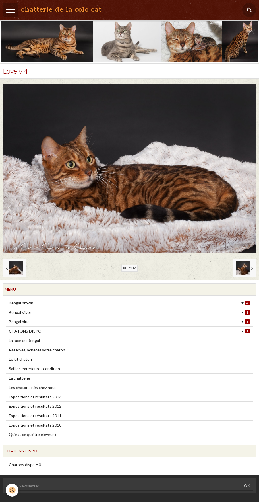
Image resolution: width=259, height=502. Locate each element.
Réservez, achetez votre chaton (37, 349)
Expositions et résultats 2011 (35, 415)
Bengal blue (129, 321)
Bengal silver (129, 312)
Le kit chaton (20, 359)
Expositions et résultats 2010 (35, 425)
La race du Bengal (24, 340)
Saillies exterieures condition (34, 368)
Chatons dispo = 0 (25, 464)
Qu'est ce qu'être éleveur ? (33, 434)
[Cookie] (12, 490)
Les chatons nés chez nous (33, 387)
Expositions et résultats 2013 (35, 396)
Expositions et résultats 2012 (35, 406)
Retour (129, 268)
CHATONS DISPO (129, 331)
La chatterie (19, 378)
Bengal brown (129, 302)
